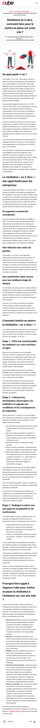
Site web (31, 40)
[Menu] (37, 3)
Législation (24, 40)
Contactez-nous (14, 711)
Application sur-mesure (13, 40)
